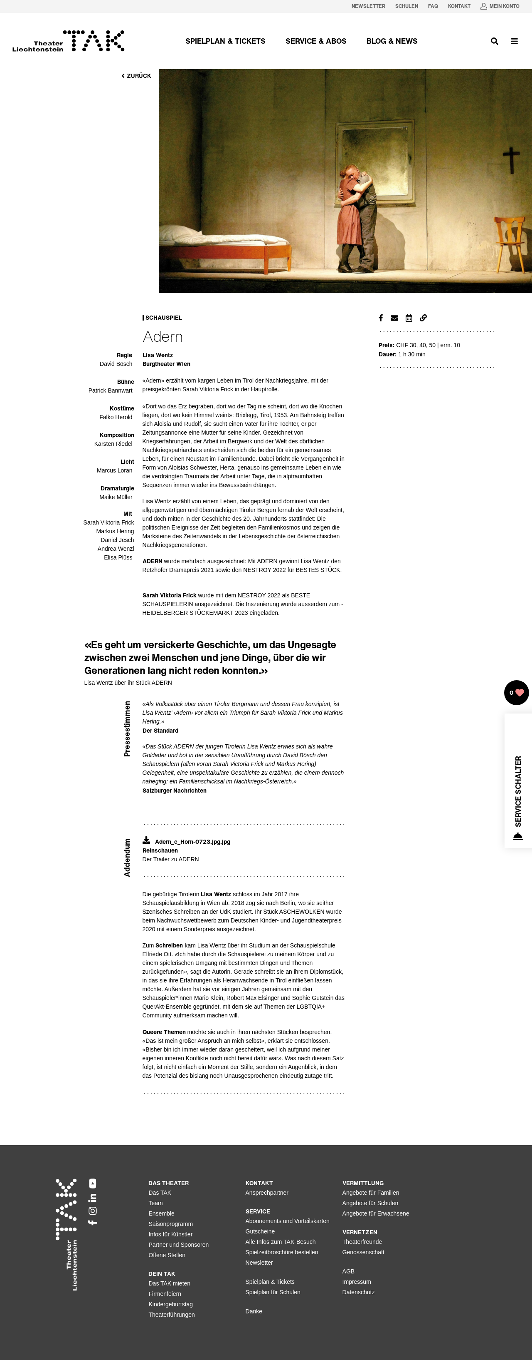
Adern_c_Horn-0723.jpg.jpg (186, 841)
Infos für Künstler (170, 1234)
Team (155, 1203)
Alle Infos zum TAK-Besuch (281, 1241)
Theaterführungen (171, 1314)
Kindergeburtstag (170, 1304)
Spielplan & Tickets (270, 1281)
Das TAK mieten (169, 1283)
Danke (254, 1311)
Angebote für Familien (370, 1192)
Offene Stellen (166, 1255)
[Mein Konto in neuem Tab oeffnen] (500, 6)
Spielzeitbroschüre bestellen (282, 1252)
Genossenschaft (363, 1252)
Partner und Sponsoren (178, 1244)
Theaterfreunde (362, 1241)
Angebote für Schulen (370, 1203)
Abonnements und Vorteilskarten (288, 1221)
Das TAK (159, 1192)
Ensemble (161, 1213)
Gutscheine (260, 1231)
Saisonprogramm (170, 1224)
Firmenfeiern (164, 1293)
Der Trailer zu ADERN (171, 859)
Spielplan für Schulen (273, 1292)
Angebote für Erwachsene (375, 1213)
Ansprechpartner (267, 1192)
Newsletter (259, 1262)
